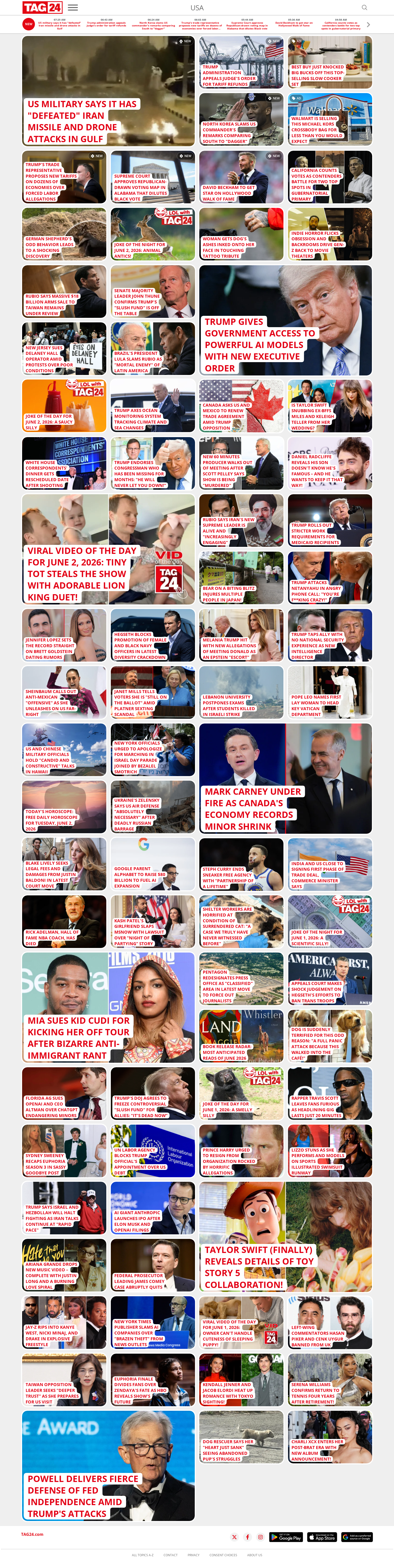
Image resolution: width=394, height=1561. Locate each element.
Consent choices (223, 1555)
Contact (171, 1555)
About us (254, 1555)
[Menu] (73, 7)
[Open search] (364, 7)
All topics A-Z (143, 1555)
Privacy (194, 1555)
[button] (368, 25)
